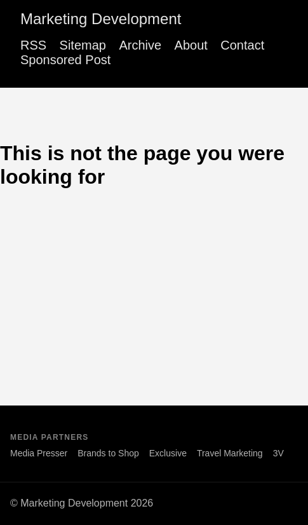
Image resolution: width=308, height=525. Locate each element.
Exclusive (168, 453)
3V (278, 453)
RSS (33, 45)
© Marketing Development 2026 (81, 503)
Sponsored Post (65, 60)
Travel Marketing (230, 453)
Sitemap (83, 45)
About (191, 45)
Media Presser (38, 453)
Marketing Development (100, 18)
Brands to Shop (108, 453)
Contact (242, 45)
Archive (140, 45)
